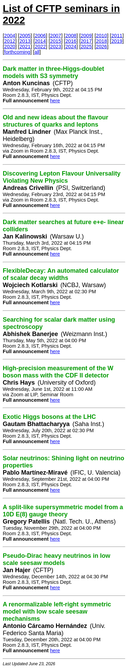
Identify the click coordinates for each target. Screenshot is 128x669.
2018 (101, 41)
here (55, 100)
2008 (70, 35)
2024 (70, 46)
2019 (117, 41)
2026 (101, 46)
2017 (86, 41)
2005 (25, 35)
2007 (55, 35)
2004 (9, 35)
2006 (40, 35)
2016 (70, 41)
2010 (101, 35)
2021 (25, 46)
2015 (55, 41)
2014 (40, 41)
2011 (117, 35)
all (37, 52)
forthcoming (17, 52)
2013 (25, 41)
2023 (55, 46)
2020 (9, 46)
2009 (86, 35)
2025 (86, 46)
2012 (9, 41)
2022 (40, 46)
